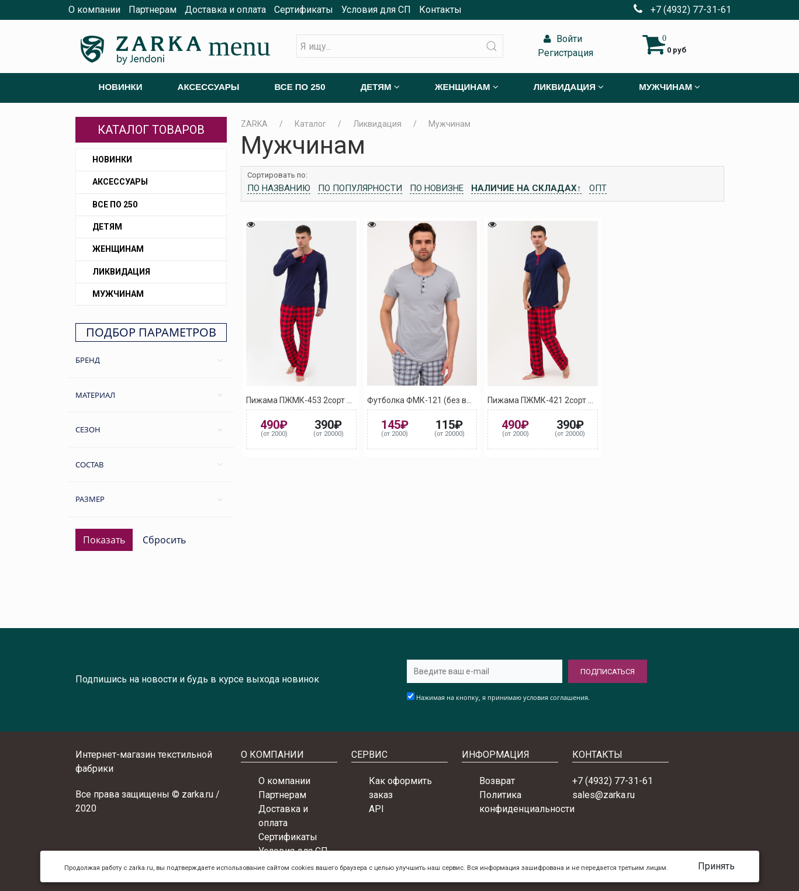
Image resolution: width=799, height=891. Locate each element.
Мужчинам (118, 294)
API (376, 808)
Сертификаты (303, 9)
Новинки (112, 159)
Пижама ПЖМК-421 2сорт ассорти (552, 400)
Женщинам (118, 249)
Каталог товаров (151, 130)
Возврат (497, 780)
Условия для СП (376, 9)
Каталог (310, 124)
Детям (107, 226)
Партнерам (153, 9)
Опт (598, 188)
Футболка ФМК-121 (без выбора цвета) (443, 400)
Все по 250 (114, 204)
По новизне (437, 188)
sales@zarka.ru (603, 794)
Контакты (440, 9)
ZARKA (254, 124)
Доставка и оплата (225, 9)
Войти (561, 38)
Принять (716, 866)
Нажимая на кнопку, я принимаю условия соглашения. (503, 697)
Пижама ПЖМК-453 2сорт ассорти (311, 400)
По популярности (360, 188)
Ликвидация (121, 271)
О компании (94, 9)
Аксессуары (120, 181)
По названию (278, 188)
